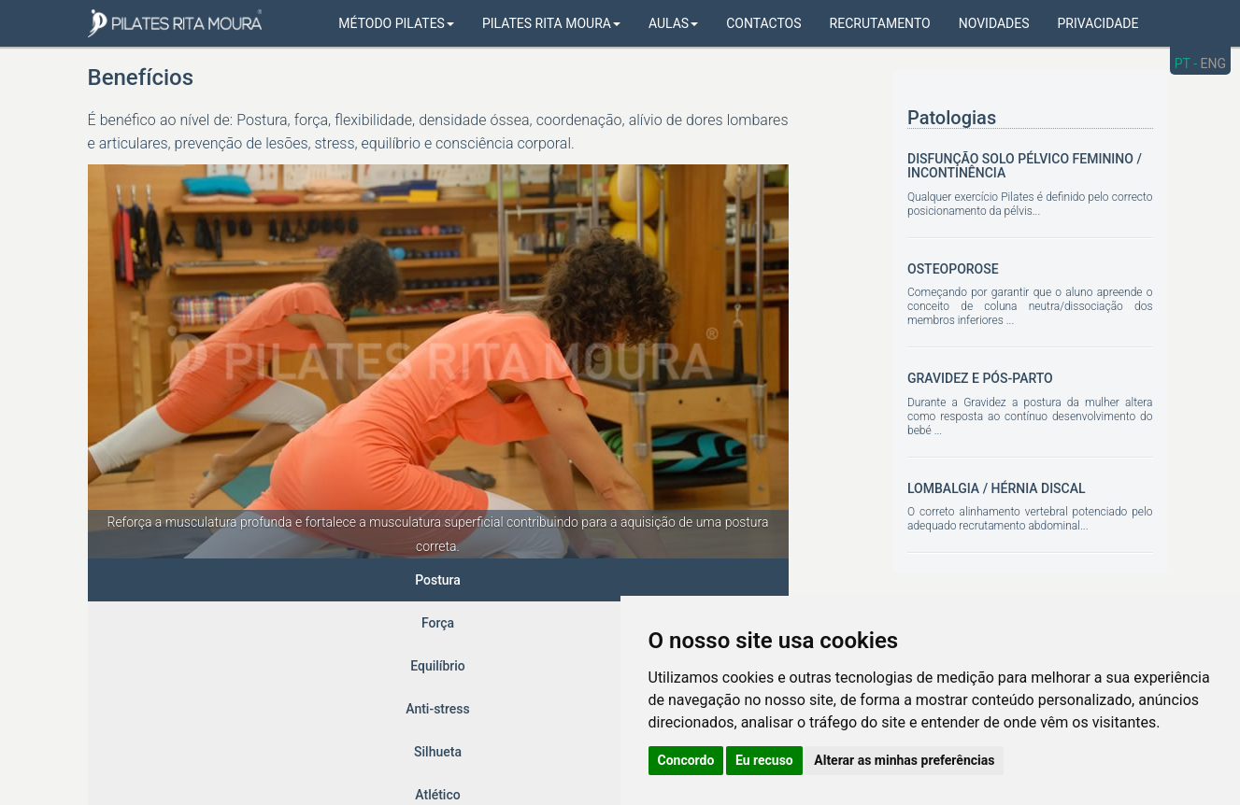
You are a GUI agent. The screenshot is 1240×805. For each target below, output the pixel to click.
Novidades (994, 23)
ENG (1213, 63)
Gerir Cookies (483, 755)
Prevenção (632, 579)
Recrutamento (880, 23)
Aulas (673, 23)
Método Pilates (396, 23)
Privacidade (1098, 23)
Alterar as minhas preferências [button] (904, 760)
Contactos (763, 23)
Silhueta (464, 579)
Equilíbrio (279, 579)
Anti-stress (374, 579)
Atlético (544, 579)
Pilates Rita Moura (551, 23)
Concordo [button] (686, 760)
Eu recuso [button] (764, 760)
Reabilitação (735, 579)
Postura (127, 579)
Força (201, 579)
